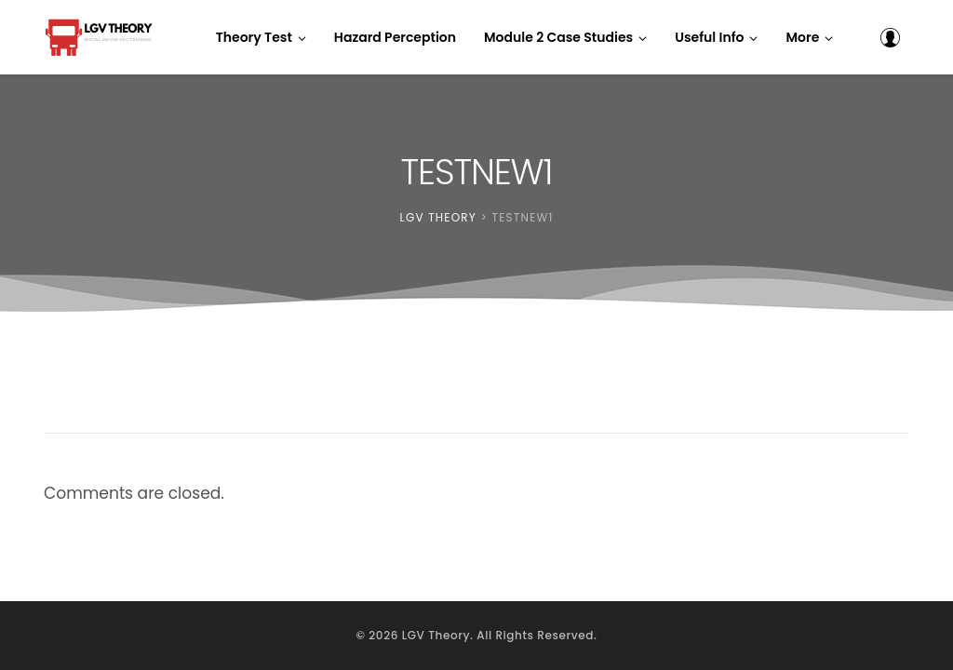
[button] (809, 37)
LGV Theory (436, 635)
